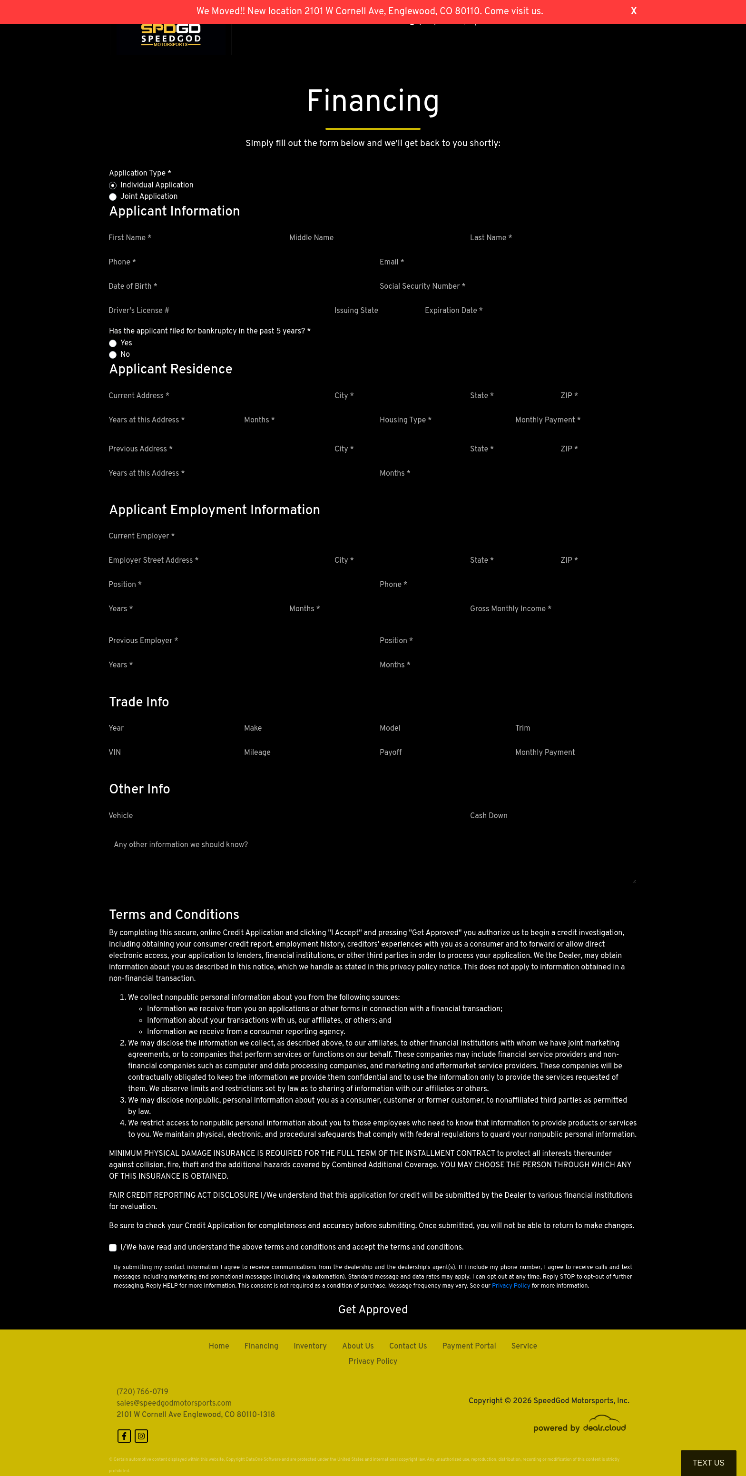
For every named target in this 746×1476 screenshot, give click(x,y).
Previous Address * (140, 449)
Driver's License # (139, 311)
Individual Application (157, 185)
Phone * (122, 262)
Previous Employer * (143, 641)
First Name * (129, 238)
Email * (392, 262)
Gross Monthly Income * (510, 609)
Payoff (391, 753)
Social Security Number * (423, 287)
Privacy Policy (511, 1286)
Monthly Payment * (548, 420)
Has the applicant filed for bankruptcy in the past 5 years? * (210, 331)
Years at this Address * (146, 420)
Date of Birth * (132, 287)
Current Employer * (141, 536)
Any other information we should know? (181, 845)
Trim (522, 728)
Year (116, 728)
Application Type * (140, 173)
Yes (126, 343)
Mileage (257, 753)
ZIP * (569, 396)
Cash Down (489, 816)
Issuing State (356, 311)
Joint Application (148, 197)
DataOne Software (263, 1459)
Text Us (709, 1463)
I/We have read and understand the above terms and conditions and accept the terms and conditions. (292, 1247)
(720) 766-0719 (142, 1392)
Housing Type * (406, 420)
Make (253, 728)
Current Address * (138, 396)
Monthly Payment (545, 753)
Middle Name (311, 238)
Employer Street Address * (153, 561)
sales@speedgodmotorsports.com (174, 1403)
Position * (125, 585)
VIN (114, 753)
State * (482, 396)
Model (390, 728)
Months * (259, 420)
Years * (120, 609)
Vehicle (120, 816)
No (125, 355)
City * (344, 396)
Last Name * (491, 238)
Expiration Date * (454, 311)
